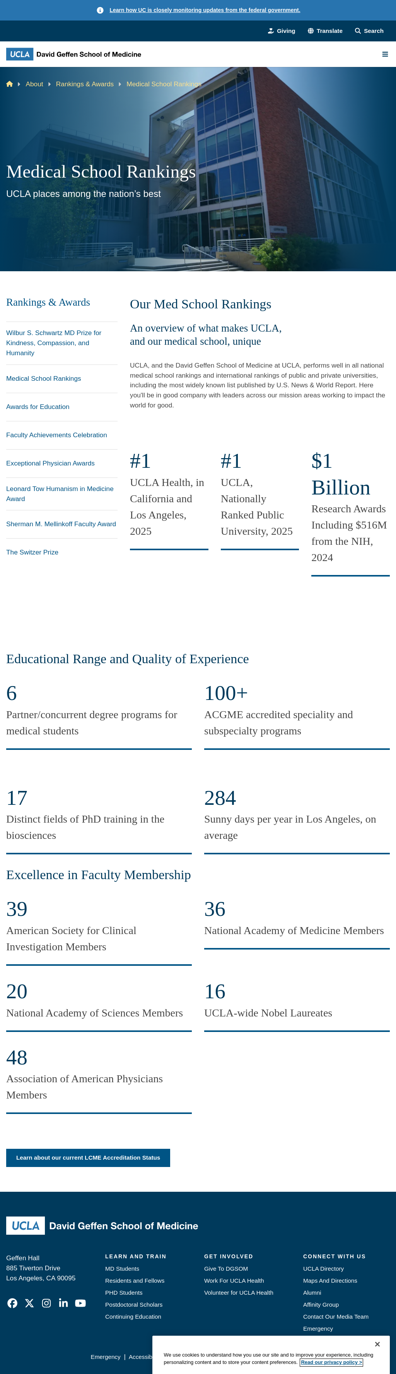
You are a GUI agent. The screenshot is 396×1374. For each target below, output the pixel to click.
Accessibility (145, 1356)
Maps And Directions (330, 1280)
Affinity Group (321, 1304)
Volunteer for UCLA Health (238, 1292)
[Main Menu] (385, 54)
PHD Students (124, 1292)
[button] (325, 31)
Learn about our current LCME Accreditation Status (88, 1157)
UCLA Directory (323, 1268)
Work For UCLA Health (234, 1280)
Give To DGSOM (226, 1268)
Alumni (312, 1292)
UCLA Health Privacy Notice (268, 1356)
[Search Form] (369, 31)
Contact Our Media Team (336, 1316)
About (34, 84)
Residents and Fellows (134, 1280)
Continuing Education (133, 1316)
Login (320, 1356)
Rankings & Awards (85, 84)
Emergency (318, 1328)
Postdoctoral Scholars (133, 1304)
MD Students (122, 1268)
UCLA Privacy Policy (196, 1356)
